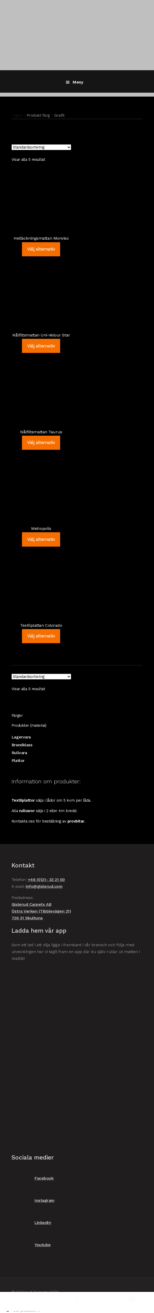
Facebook (32, 1178)
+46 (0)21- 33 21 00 (46, 879)
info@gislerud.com (44, 886)
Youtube (31, 1245)
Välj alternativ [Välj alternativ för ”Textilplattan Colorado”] (41, 635)
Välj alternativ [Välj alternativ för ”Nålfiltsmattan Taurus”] (41, 442)
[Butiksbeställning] (41, 147)
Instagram (33, 1201)
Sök (76, 1301)
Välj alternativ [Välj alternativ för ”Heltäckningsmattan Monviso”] (41, 249)
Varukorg (119, 1297)
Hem (18, 115)
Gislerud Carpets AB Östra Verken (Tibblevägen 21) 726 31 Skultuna (41, 911)
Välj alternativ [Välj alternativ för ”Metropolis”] (41, 539)
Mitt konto (25, 1301)
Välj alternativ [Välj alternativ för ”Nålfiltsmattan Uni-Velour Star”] (41, 345)
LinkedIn (31, 1223)
